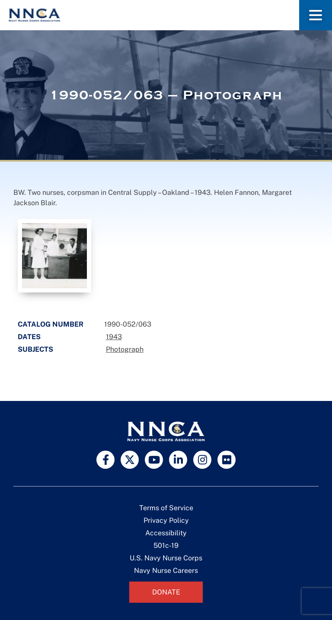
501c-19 (166, 545)
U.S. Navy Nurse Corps (166, 558)
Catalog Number (50, 324)
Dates (29, 337)
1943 (114, 337)
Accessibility (166, 533)
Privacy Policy (166, 520)
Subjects (35, 349)
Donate (166, 592)
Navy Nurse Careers (166, 570)
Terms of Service (166, 508)
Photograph (125, 349)
